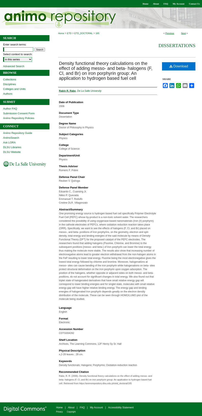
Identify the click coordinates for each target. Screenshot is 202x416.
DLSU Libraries (12, 147)
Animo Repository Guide (17, 133)
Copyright (71, 412)
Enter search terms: (14, 44)
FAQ (82, 407)
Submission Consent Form (19, 113)
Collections (9, 79)
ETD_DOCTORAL (83, 33)
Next (183, 33)
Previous (169, 33)
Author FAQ (10, 108)
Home (61, 33)
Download (178, 66)
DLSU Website (12, 152)
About (71, 407)
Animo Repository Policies (18, 118)
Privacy (59, 412)
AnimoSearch (11, 137)
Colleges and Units (14, 89)
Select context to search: (17, 54)
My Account (96, 407)
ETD (69, 33)
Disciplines (9, 84)
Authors (7, 93)
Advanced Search (13, 66)
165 (97, 33)
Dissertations (177, 45)
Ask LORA (9, 142)
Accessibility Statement (121, 407)
